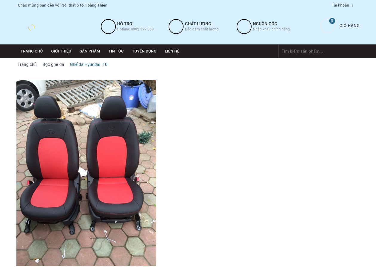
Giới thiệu (61, 51)
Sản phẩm (90, 51)
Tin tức (116, 51)
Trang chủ (32, 51)
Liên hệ (172, 51)
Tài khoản (340, 5)
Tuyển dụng (144, 51)
